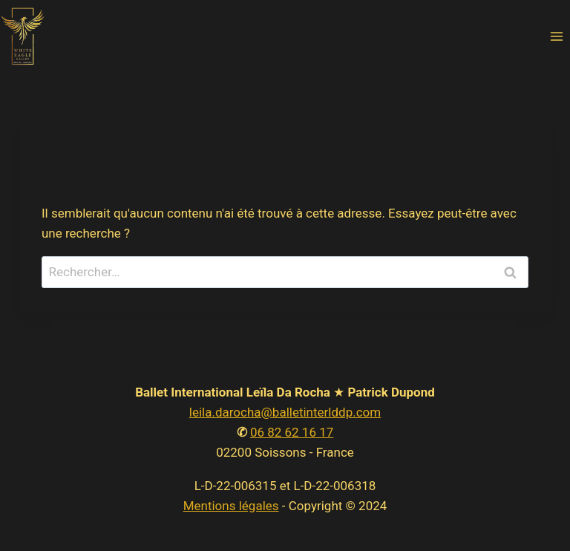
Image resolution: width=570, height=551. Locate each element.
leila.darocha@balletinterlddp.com (285, 412)
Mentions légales (231, 505)
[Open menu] (556, 36)
